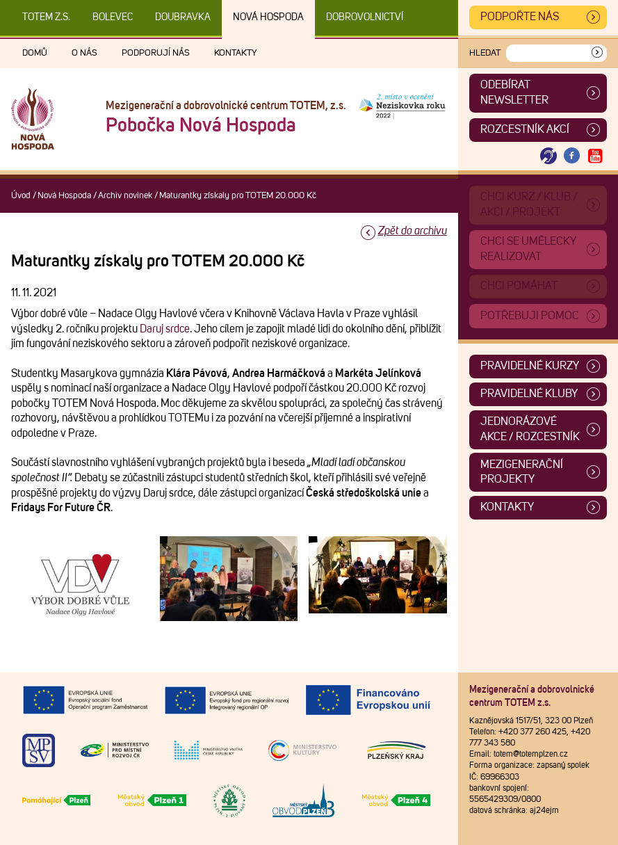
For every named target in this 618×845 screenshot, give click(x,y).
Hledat (485, 53)
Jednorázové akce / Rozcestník (530, 429)
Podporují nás (156, 53)
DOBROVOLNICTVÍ (364, 17)
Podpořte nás (519, 16)
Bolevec (112, 17)
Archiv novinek (125, 195)
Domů (34, 53)
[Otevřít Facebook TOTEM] (572, 156)
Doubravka (183, 17)
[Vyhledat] (597, 53)
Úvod (21, 195)
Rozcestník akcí (524, 129)
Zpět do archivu (412, 230)
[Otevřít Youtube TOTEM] (595, 156)
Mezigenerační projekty (521, 472)
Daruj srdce (165, 329)
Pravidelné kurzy (529, 365)
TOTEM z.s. (46, 17)
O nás (84, 53)
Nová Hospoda (268, 17)
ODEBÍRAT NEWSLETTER (514, 92)
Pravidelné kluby (529, 393)
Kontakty (235, 53)
